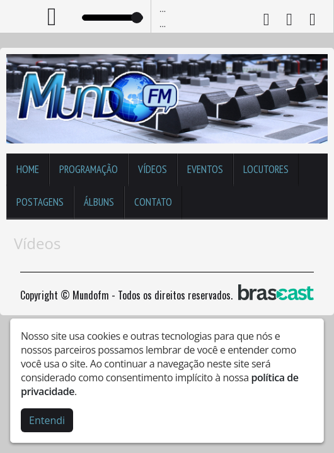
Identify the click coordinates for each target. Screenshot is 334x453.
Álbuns (99, 202)
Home (27, 169)
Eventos (205, 169)
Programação (88, 169)
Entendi (47, 420)
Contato (153, 202)
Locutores (266, 169)
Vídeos (152, 169)
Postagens (40, 202)
